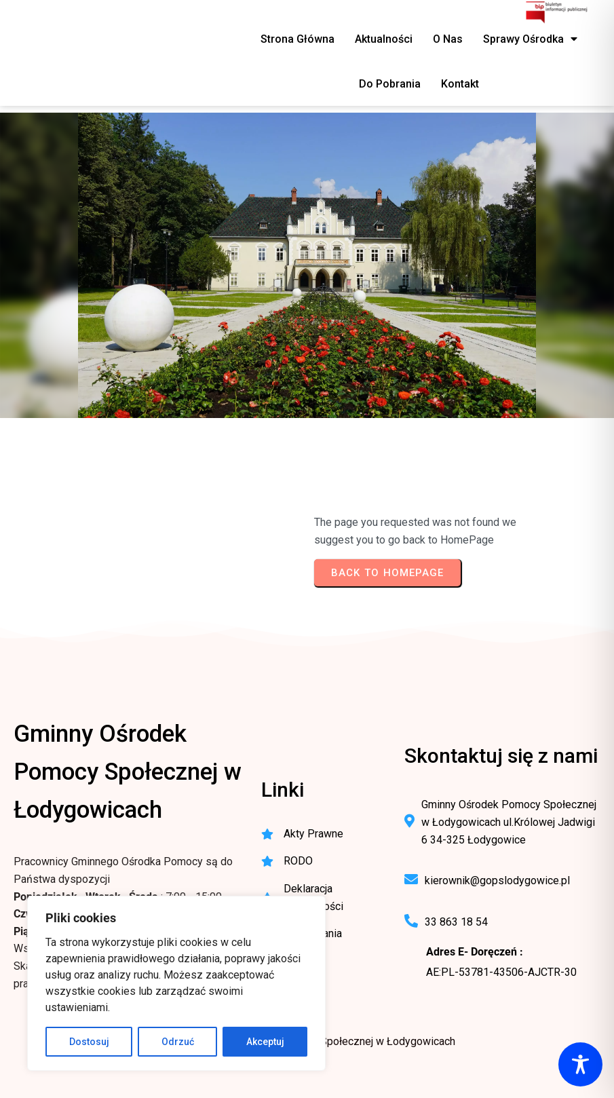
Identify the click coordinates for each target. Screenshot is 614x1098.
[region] (176, 983)
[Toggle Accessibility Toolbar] (580, 1064)
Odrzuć (177, 1041)
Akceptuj (265, 1041)
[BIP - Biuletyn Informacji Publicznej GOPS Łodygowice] (557, 13)
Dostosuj (89, 1041)
